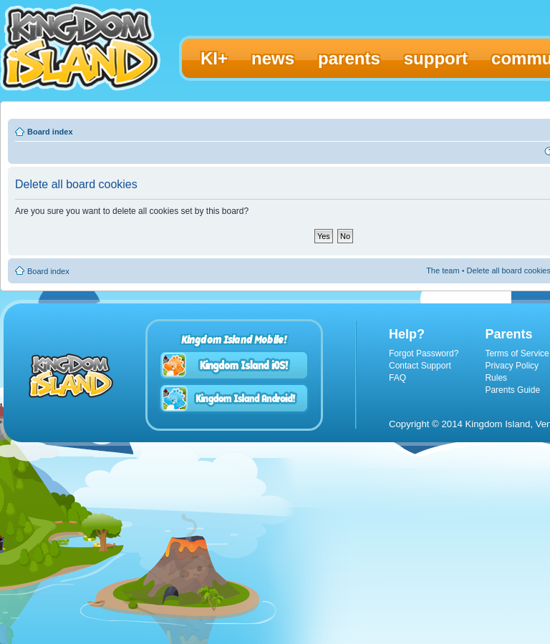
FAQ (397, 378)
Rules (496, 378)
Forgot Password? (423, 353)
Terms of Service (517, 353)
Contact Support (420, 366)
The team (442, 270)
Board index (50, 131)
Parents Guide (512, 390)
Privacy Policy (512, 366)
